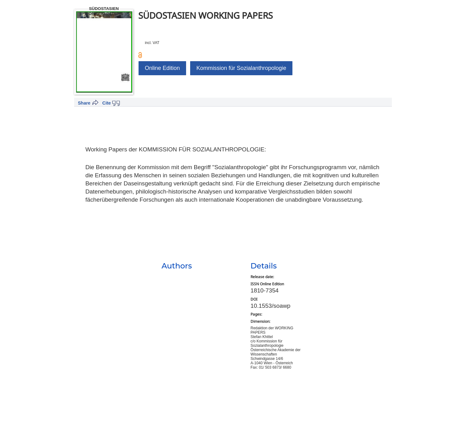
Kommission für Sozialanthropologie (241, 68)
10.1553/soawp (270, 305)
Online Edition (162, 68)
